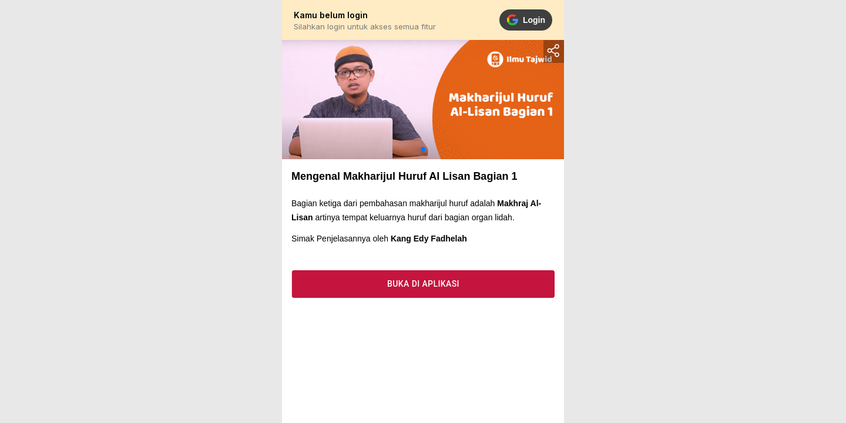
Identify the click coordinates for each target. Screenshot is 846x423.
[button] (423, 149)
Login (525, 20)
